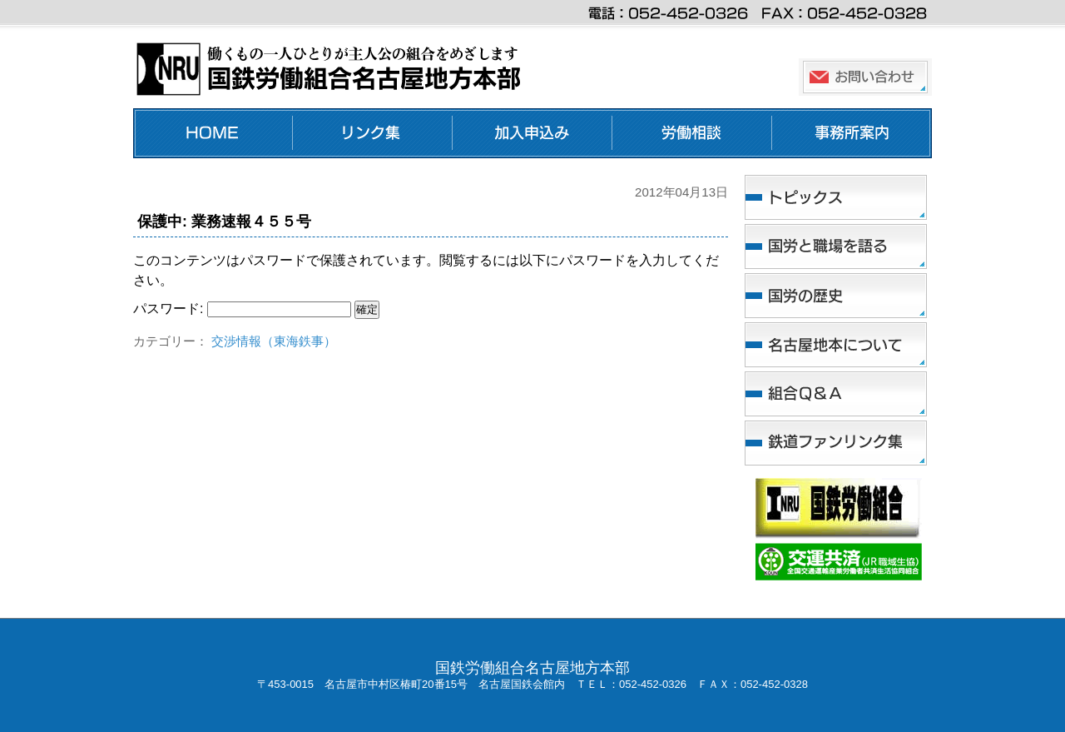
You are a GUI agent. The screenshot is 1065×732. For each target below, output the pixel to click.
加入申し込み (532, 133)
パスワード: (242, 308)
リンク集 (373, 133)
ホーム (213, 133)
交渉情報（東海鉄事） (273, 341)
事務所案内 (852, 133)
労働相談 (692, 133)
